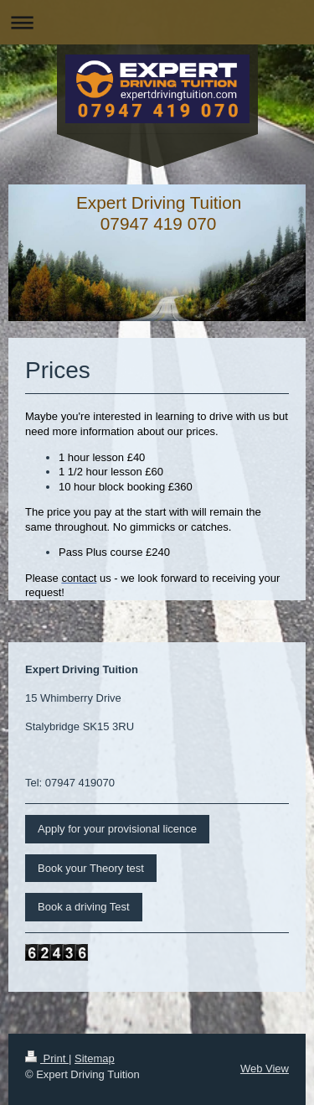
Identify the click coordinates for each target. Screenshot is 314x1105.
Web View (264, 1068)
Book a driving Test (84, 906)
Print (47, 1058)
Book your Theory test (91, 868)
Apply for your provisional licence (117, 828)
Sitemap (95, 1058)
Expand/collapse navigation (157, 22)
